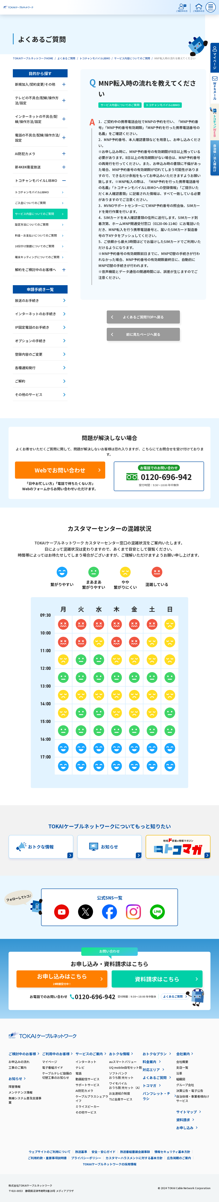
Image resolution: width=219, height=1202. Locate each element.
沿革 (179, 1073)
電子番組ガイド (52, 1067)
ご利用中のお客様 (56, 1053)
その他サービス (85, 1112)
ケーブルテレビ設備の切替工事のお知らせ (57, 1075)
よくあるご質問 (66, 58)
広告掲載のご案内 (179, 1157)
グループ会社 (185, 1085)
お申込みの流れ (19, 1062)
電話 (78, 1073)
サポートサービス (87, 1085)
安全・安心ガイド (103, 1151)
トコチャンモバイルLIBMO (95, 58)
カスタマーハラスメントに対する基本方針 (134, 1157)
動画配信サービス (87, 1079)
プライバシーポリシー (86, 1157)
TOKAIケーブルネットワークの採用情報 (109, 1164)
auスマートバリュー (123, 1062)
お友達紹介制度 (119, 1093)
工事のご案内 (18, 1067)
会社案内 (183, 1053)
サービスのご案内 (89, 1053)
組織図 (180, 1079)
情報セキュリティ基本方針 (172, 1151)
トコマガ (149, 1085)
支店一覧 (182, 1067)
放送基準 (81, 1151)
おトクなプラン (155, 1053)
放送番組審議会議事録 (135, 1151)
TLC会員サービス (120, 1099)
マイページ (49, 1062)
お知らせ (15, 1078)
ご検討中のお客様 (22, 1053)
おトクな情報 (119, 1053)
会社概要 (182, 1062)
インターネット (85, 1062)
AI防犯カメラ (84, 1090)
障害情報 (15, 1086)
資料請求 (183, 1119)
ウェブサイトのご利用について (50, 1151)
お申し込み (184, 1127)
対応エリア (151, 1069)
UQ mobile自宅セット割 (125, 1067)
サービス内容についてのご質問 (132, 58)
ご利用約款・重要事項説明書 (47, 1157)
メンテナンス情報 (21, 1092)
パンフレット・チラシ (156, 1096)
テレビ (79, 1067)
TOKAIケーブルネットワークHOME (33, 58)
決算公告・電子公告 (189, 1090)
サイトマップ (186, 1111)
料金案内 (149, 1061)
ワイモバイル (126, 1085)
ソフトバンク (126, 1075)
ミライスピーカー (87, 1106)
